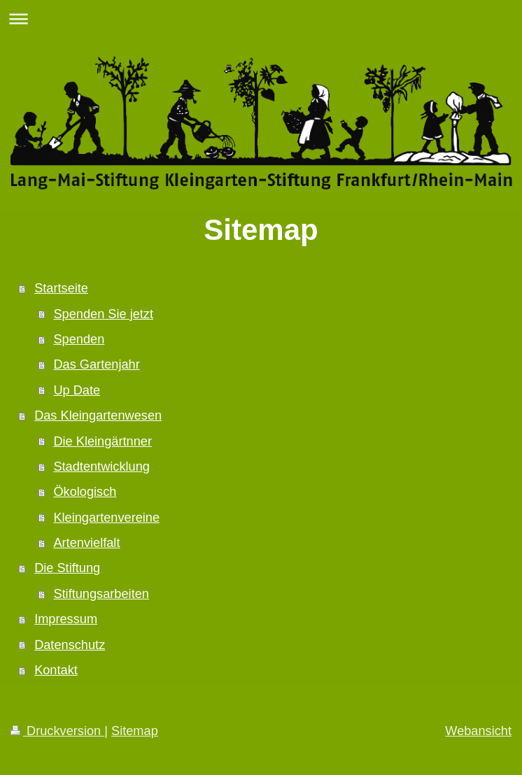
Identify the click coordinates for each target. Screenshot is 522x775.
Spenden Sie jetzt (103, 314)
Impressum (65, 619)
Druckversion (57, 731)
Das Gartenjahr (96, 364)
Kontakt (56, 670)
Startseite (61, 288)
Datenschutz (69, 645)
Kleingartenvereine (106, 518)
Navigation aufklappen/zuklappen (261, 18)
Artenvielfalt (86, 543)
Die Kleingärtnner (102, 441)
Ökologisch (84, 492)
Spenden (78, 339)
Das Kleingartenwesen (98, 415)
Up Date (76, 390)
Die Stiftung (67, 568)
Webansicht (478, 731)
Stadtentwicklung (101, 467)
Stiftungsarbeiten (101, 594)
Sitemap (134, 731)
